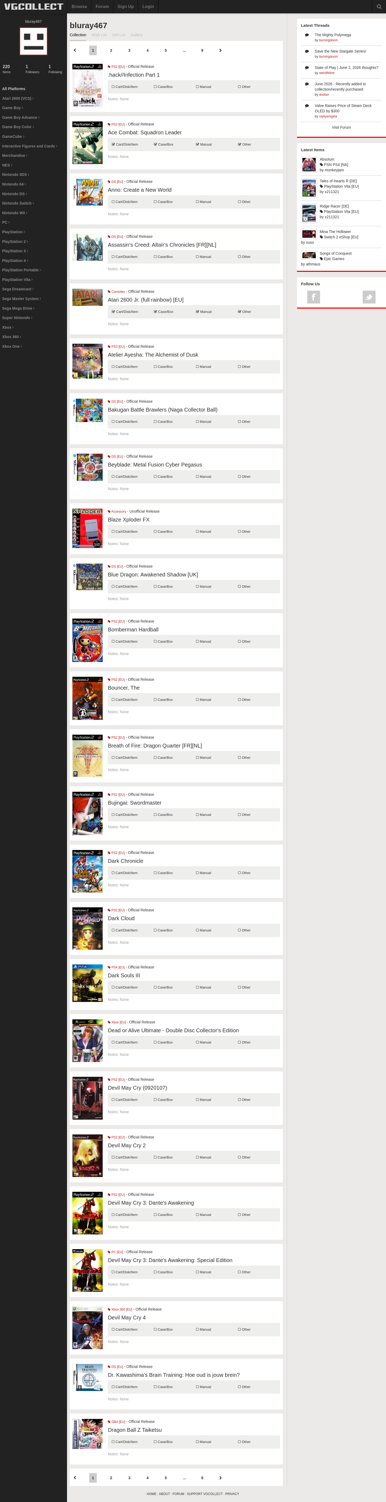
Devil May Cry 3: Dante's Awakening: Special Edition (170, 1260)
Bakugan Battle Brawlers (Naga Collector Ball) (162, 410)
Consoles (116, 292)
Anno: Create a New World (140, 190)
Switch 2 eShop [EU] (339, 237)
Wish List (99, 35)
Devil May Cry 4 (127, 1317)
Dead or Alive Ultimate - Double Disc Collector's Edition (173, 1030)
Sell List (118, 35)
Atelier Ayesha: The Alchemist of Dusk (153, 355)
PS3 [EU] (116, 347)
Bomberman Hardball (133, 629)
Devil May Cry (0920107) (137, 1088)
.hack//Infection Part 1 (133, 75)
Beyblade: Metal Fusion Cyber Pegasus (155, 465)
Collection (78, 35)
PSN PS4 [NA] (334, 164)
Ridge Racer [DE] (334, 206)
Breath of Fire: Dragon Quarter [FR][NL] (155, 746)
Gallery (136, 35)
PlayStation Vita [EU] (339, 186)
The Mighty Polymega (333, 35)
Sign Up (126, 6)
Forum (102, 6)
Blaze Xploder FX (129, 520)
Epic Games (332, 259)
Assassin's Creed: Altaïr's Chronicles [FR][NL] (162, 245)
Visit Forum (341, 127)
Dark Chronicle (125, 861)
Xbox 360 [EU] (120, 1309)
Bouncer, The (124, 688)
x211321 (332, 192)
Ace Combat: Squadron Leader (145, 132)
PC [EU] (115, 1252)
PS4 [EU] (116, 967)
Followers (33, 69)
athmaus (313, 264)
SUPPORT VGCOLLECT (204, 1494)
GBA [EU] (116, 1422)
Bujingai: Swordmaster (134, 803)
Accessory (117, 511)
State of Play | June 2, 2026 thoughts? (346, 67)
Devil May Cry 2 (127, 1145)
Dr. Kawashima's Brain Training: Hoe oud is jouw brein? (174, 1375)
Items (10, 69)
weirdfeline (326, 73)
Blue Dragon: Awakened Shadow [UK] (153, 575)
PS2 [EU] (116, 67)
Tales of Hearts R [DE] (338, 181)
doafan (324, 95)
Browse (79, 6)
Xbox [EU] (117, 1022)
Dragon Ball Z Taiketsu (135, 1430)
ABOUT (164, 1494)
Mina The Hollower (335, 232)
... (184, 50)
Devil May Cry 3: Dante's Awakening (151, 1203)
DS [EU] (115, 182)
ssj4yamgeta (328, 116)
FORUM (178, 1494)
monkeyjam (334, 170)
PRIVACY (232, 1494)
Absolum (327, 159)
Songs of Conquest (336, 253)
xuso (310, 242)
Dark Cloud (121, 918)
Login (148, 6)
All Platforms (13, 89)
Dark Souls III (124, 975)
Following (56, 69)
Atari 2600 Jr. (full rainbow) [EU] (145, 300)
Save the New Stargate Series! (340, 51)
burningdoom (328, 40)
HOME (152, 1494)
